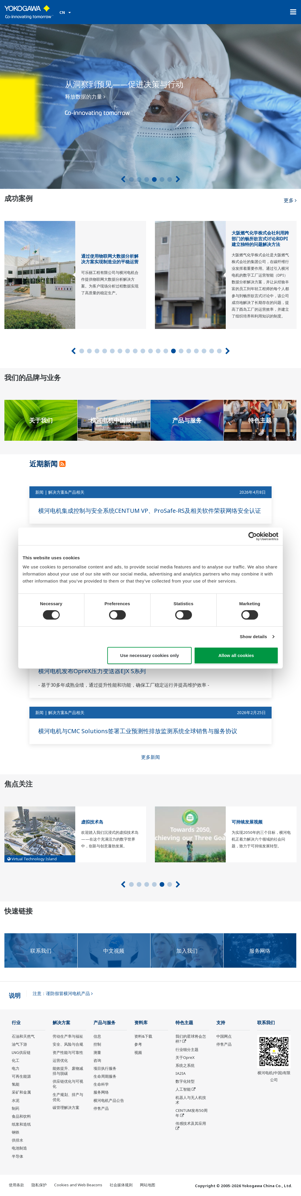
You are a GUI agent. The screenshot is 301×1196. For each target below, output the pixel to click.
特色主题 (184, 1022)
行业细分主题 (186, 1049)
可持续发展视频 (247, 822)
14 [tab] (181, 351)
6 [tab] (169, 179)
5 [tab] (162, 179)
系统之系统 (185, 1065)
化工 (15, 1060)
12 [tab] (165, 351)
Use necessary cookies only (149, 655)
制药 (15, 1108)
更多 (290, 200)
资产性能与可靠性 (68, 1052)
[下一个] (178, 179)
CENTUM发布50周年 (191, 1113)
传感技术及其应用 (190, 1123)
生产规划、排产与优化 (68, 1097)
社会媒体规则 (121, 1184)
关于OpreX (185, 1057)
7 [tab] (127, 351)
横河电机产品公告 (108, 1100)
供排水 (17, 1140)
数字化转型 (185, 1081)
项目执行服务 (104, 1068)
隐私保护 (39, 1184)
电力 (15, 1068)
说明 (15, 995)
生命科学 (101, 1084)
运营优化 (60, 1060)
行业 (16, 1022)
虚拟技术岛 (92, 822)
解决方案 (61, 1022)
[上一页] (123, 179)
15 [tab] (188, 351)
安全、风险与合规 (68, 1044)
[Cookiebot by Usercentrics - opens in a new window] (252, 536)
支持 (220, 1022)
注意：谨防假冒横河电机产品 (63, 993)
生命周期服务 (104, 1076)
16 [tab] (196, 351)
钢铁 (15, 1132)
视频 (138, 1052)
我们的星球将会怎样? (190, 1039)
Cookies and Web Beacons (78, 1184)
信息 (97, 1036)
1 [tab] (131, 179)
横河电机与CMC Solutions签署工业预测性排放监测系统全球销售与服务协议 (137, 731)
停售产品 (101, 1108)
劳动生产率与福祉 (68, 1036)
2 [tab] (139, 179)
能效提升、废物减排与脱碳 (68, 1071)
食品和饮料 (21, 1116)
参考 (138, 1044)
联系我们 (266, 1022)
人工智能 (183, 1089)
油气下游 (19, 1044)
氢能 (15, 1084)
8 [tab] (135, 351)
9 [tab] (143, 351)
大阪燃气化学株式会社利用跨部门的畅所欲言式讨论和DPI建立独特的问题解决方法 (260, 238)
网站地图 (147, 1184)
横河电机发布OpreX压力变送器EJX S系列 (92, 671)
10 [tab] (150, 351)
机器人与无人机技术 (190, 1100)
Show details (253, 636)
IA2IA (180, 1073)
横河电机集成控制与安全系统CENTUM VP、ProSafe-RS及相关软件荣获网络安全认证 (149, 511)
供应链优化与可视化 (68, 1084)
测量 (97, 1052)
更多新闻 (150, 757)
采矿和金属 (21, 1092)
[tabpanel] (150, 106)
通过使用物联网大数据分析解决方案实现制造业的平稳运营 (109, 259)
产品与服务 (104, 1022)
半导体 (17, 1156)
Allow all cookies (236, 655)
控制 (97, 1044)
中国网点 (224, 1036)
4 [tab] (154, 179)
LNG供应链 (21, 1052)
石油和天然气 (23, 1036)
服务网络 (101, 1092)
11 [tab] (158, 351)
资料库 (141, 1022)
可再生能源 (21, 1076)
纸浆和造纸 (21, 1124)
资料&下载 (143, 1036)
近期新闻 (44, 463)
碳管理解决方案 (66, 1107)
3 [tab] (146, 179)
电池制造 (19, 1148)
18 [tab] (211, 351)
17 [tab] (204, 351)
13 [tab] (173, 351)
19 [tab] (219, 351)
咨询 (97, 1060)
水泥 (15, 1100)
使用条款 (16, 1184)
